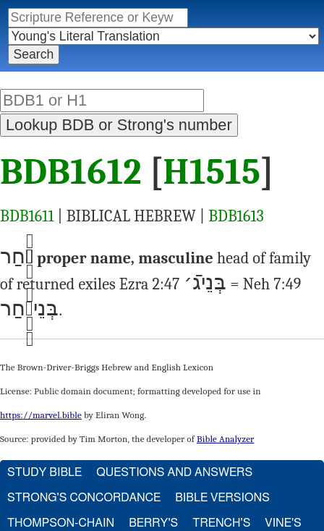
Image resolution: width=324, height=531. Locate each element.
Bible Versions (222, 498)
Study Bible (44, 472)
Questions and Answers (174, 472)
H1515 (212, 172)
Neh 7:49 (272, 284)
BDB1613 (236, 216)
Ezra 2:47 (149, 284)
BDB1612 (71, 172)
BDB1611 (27, 216)
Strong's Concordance (84, 498)
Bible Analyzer (225, 438)
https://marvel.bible (41, 414)
